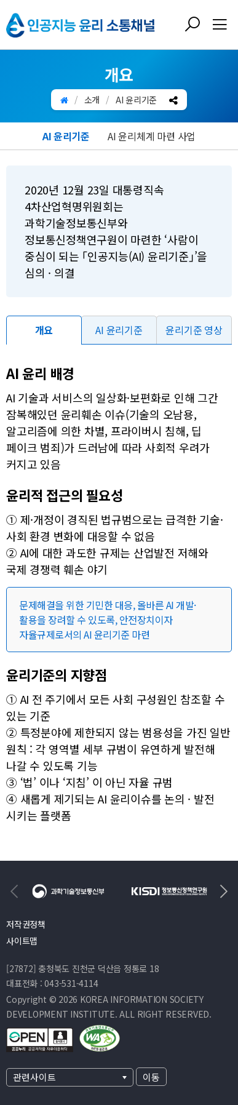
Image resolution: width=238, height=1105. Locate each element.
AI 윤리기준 (66, 136)
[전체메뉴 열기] (219, 24)
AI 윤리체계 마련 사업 (152, 136)
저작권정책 (26, 924)
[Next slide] (222, 891)
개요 (44, 329)
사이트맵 (22, 941)
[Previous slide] (15, 891)
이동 (151, 1077)
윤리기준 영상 (193, 329)
